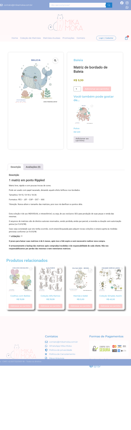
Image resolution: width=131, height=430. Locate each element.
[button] (55, 60)
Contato (81, 38)
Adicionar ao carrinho (97, 89)
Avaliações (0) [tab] (33, 167)
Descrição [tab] (16, 167)
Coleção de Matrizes (30, 38)
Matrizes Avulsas (51, 38)
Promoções (68, 38)
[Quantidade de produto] (77, 88)
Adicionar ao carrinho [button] (82, 139)
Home (15, 38)
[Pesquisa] (109, 5)
